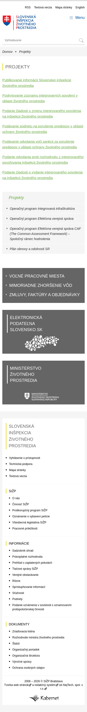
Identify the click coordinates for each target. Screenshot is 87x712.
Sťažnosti (18, 593)
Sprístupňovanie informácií (28, 587)
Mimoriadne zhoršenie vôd (40, 285)
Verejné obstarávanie (25, 574)
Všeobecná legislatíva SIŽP (29, 522)
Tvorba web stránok (16, 685)
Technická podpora (20, 464)
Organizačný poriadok (25, 649)
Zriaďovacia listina (23, 631)
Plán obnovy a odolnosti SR (30, 249)
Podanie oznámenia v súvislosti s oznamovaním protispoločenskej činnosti (41, 607)
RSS (28, 7)
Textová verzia (43, 7)
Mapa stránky (63, 7)
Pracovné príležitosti (24, 528)
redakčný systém (45, 685)
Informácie (19, 543)
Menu (80, 18)
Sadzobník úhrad (22, 550)
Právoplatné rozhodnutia (27, 556)
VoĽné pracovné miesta (36, 276)
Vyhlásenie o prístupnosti (24, 458)
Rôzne (16, 581)
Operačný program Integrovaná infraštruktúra (42, 208)
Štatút (15, 643)
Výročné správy (22, 661)
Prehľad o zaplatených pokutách (32, 562)
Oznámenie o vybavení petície (31, 516)
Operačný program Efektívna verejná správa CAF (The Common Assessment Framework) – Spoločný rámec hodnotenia (45, 234)
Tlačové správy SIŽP (25, 568)
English (80, 7)
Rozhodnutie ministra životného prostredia (38, 637)
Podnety (17, 599)
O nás (16, 498)
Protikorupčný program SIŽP (29, 510)
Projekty (25, 52)
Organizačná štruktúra (26, 655)
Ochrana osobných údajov (28, 667)
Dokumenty (19, 624)
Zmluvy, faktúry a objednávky (44, 294)
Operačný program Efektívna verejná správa (42, 218)
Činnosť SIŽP (20, 504)
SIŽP (12, 491)
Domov (7, 52)
